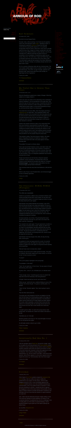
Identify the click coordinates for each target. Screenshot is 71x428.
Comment (21, 80)
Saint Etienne (58, 47)
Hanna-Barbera (44, 345)
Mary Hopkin (58, 42)
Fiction (20, 328)
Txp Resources (59, 62)
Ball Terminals (26, 34)
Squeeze (58, 46)
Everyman (24, 372)
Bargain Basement (59, 58)
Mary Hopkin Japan (60, 43)
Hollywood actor (23, 112)
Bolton (57, 36)
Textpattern (58, 61)
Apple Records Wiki (60, 44)
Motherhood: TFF (59, 50)
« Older (21, 422)
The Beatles (58, 39)
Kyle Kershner (59, 32)
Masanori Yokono (59, 40)
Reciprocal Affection (26, 78)
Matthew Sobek (59, 33)
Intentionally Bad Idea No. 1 (33, 338)
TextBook (58, 60)
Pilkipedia (58, 51)
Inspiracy (25, 328)
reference (34, 45)
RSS (11, 40)
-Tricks (29, 377)
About (13, 32)
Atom (14, 40)
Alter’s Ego (58, 35)
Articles (13, 34)
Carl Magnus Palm (59, 49)
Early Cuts (34, 343)
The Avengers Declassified (61, 53)
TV (19, 78)
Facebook (58, 65)
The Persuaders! (59, 54)
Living (20, 178)
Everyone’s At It (30, 407)
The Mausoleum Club (60, 57)
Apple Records (59, 38)
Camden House (59, 55)
